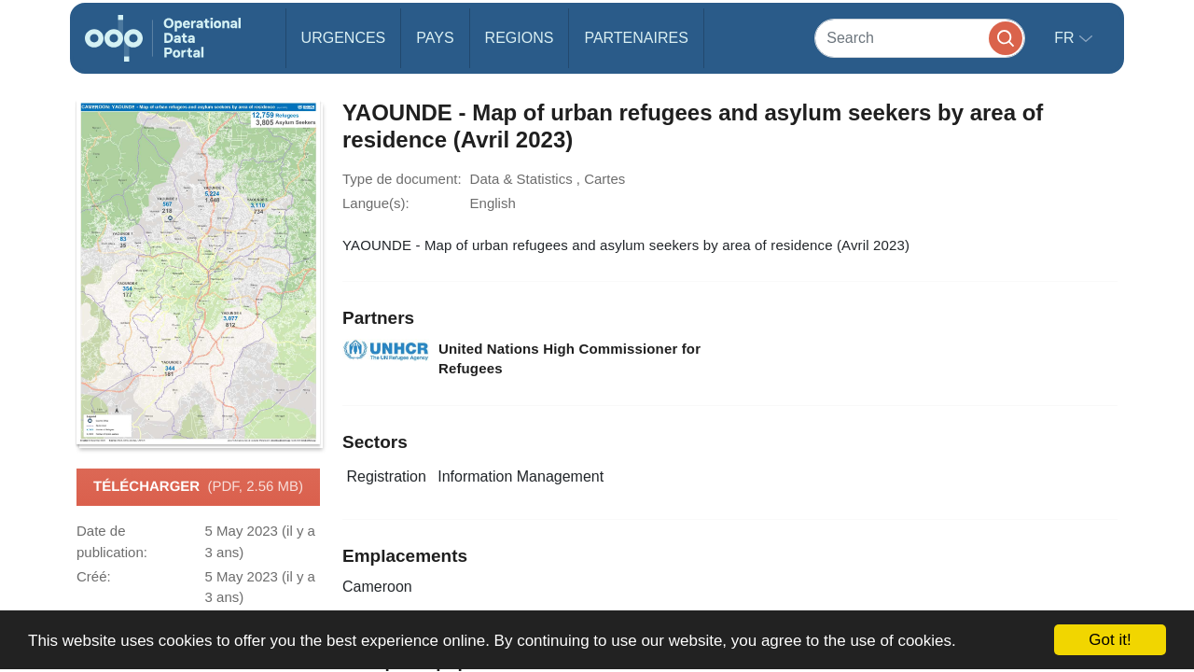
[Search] (919, 38)
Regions (519, 38)
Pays (434, 38)
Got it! (1110, 640)
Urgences (343, 38)
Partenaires (635, 38)
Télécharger (198, 487)
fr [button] (1066, 38)
